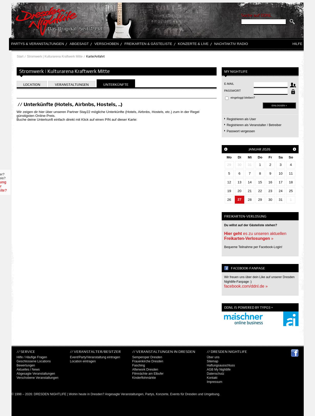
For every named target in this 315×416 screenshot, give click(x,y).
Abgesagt (79, 44)
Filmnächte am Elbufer (148, 373)
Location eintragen (83, 361)
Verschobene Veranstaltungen (37, 378)
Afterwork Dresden (145, 369)
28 (250, 200)
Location (31, 84)
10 (280, 173)
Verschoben (106, 44)
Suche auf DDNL (256, 15)
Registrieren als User (241, 119)
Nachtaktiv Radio (231, 44)
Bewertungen (26, 365)
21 (250, 191)
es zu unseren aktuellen (255, 235)
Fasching (138, 365)
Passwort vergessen (241, 131)
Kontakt (212, 378)
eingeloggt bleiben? (243, 97)
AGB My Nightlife (219, 369)
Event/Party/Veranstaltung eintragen (95, 357)
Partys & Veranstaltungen (37, 44)
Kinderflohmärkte (144, 378)
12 (229, 182)
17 (280, 182)
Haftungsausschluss (221, 365)
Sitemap (212, 361)
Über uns (213, 357)
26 (229, 200)
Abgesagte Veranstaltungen (36, 373)
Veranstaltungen (72, 84)
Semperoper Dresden (147, 357)
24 (280, 191)
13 (239, 182)
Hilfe (297, 44)
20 (239, 191)
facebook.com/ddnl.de (244, 286)
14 (250, 182)
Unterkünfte (115, 84)
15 (260, 182)
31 (250, 165)
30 (239, 165)
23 (270, 191)
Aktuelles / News (28, 369)
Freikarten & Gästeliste (148, 44)
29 (229, 165)
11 (291, 173)
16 (270, 182)
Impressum (214, 382)
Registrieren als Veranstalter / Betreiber (254, 125)
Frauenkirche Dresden (147, 361)
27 (239, 199)
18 (291, 182)
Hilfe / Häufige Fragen (32, 357)
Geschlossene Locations (34, 361)
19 (229, 191)
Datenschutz (215, 373)
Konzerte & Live (193, 44)
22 (260, 191)
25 (291, 191)
